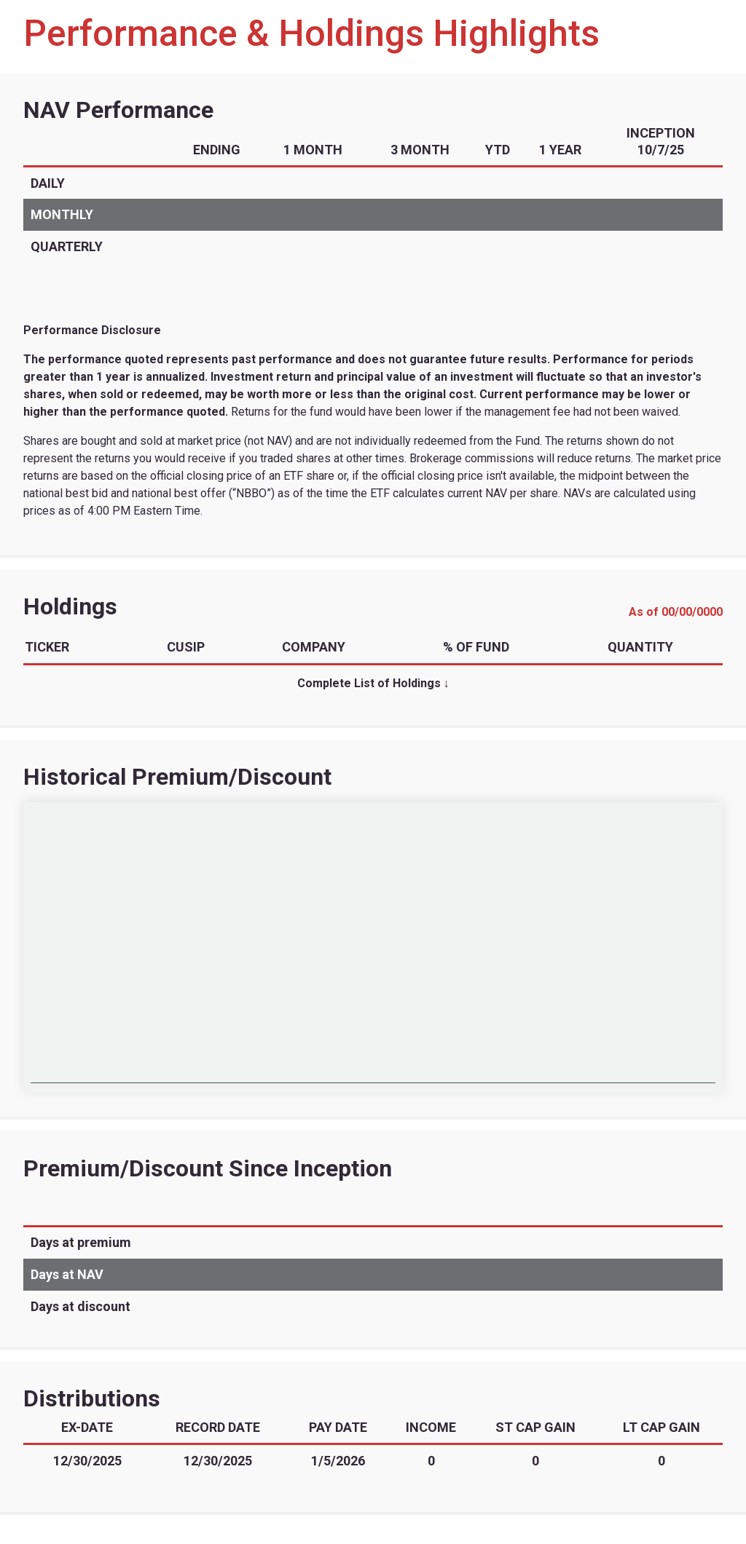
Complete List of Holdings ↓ (373, 683)
